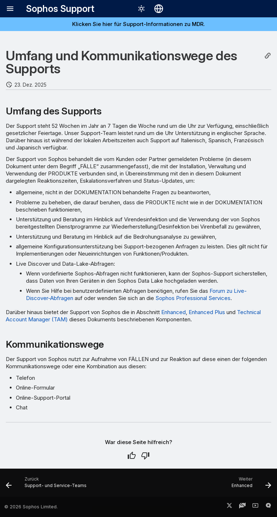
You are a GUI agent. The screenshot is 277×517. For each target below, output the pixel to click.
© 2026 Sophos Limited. (31, 506)
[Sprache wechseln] (158, 8)
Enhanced (173, 312)
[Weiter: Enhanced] (250, 485)
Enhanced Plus (207, 312)
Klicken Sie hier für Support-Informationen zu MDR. (138, 24)
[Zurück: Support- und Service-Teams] (47, 485)
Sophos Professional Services (192, 298)
